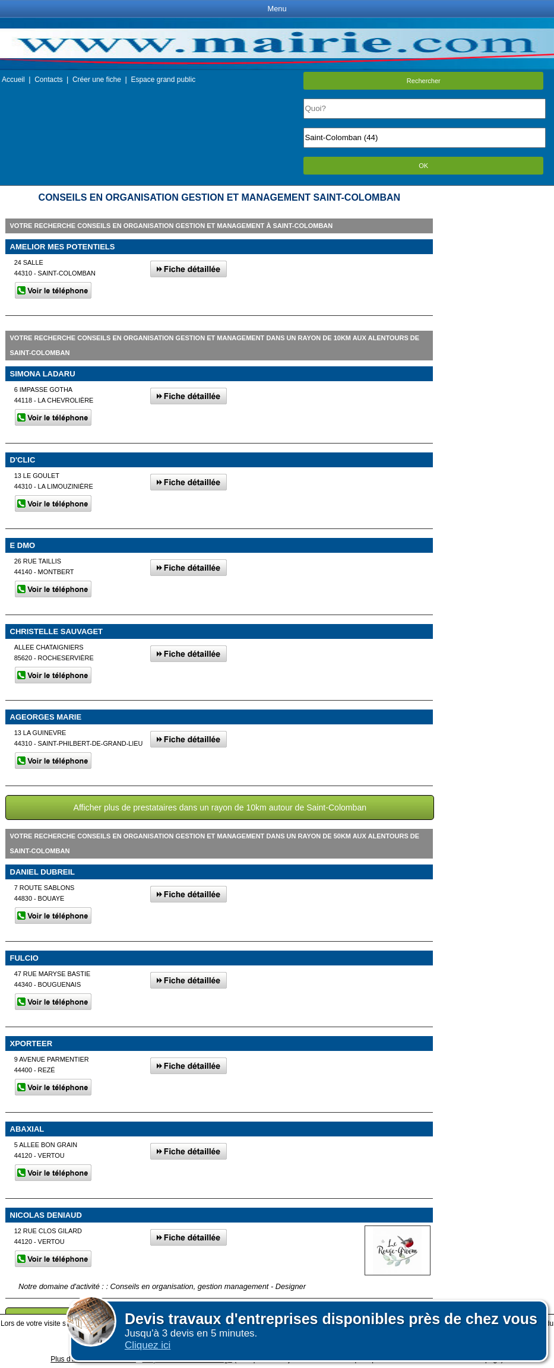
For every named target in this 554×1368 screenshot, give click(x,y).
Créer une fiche (96, 79)
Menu (276, 8)
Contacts (48, 79)
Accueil (13, 79)
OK (423, 165)
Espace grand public (163, 79)
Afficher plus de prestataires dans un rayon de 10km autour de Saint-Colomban (220, 807)
